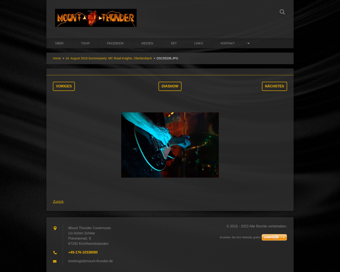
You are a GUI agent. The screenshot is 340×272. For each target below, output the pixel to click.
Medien (147, 43)
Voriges (64, 86)
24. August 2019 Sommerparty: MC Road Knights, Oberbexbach (108, 58)
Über (59, 43)
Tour (85, 43)
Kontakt (228, 43)
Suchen (282, 13)
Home (57, 58)
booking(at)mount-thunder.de (90, 261)
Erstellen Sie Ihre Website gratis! (240, 237)
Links (198, 43)
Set (174, 43)
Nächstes (274, 86)
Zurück (58, 202)
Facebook (115, 43)
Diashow (170, 86)
